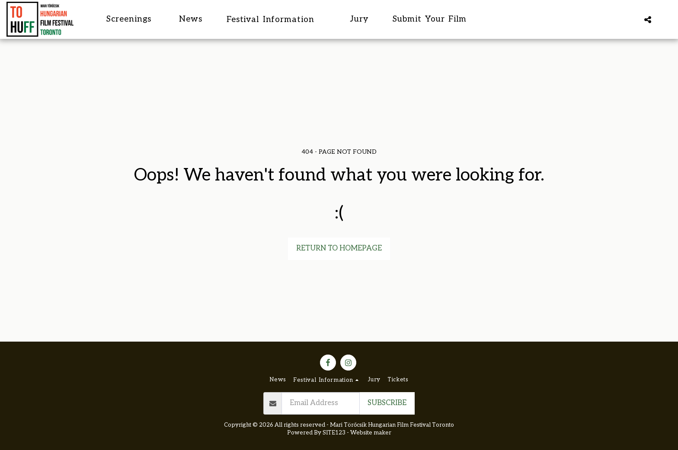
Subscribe (387, 403)
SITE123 (334, 432)
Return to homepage (339, 248)
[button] (276, 19)
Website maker (370, 432)
